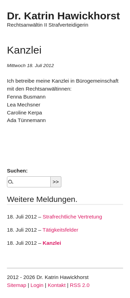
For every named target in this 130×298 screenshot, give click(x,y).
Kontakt (57, 285)
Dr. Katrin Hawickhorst (63, 15)
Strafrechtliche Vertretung (72, 217)
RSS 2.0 (80, 285)
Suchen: (17, 171)
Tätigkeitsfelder (60, 230)
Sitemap (16, 285)
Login (37, 285)
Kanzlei (52, 243)
